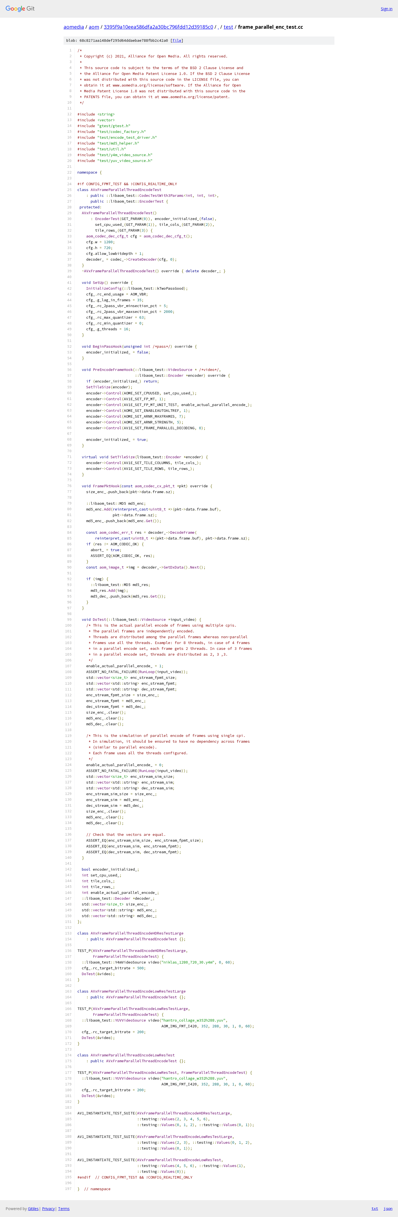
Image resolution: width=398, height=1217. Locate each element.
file (176, 40)
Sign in (386, 8)
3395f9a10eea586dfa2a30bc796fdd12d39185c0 (158, 26)
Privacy (48, 1208)
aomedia (74, 26)
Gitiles (33, 1208)
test (228, 26)
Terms (64, 1208)
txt (374, 1208)
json (388, 1208)
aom (94, 26)
